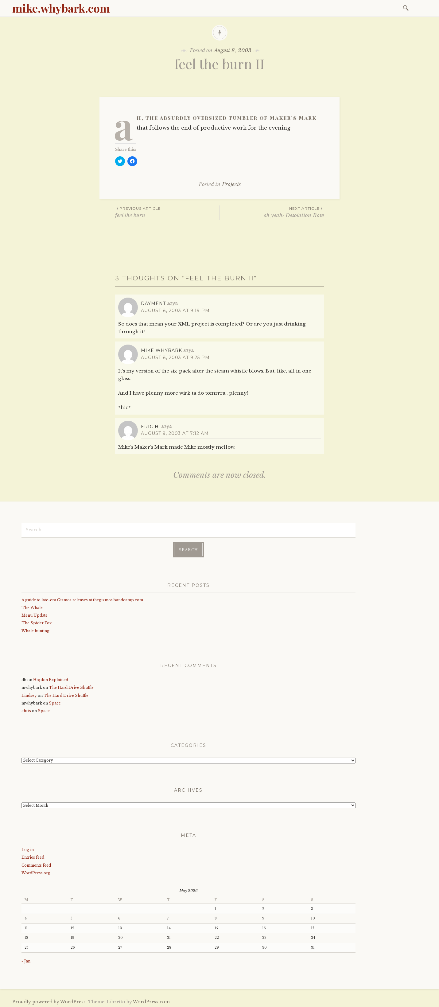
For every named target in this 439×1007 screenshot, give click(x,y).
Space (55, 702)
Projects (231, 184)
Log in (27, 848)
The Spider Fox (36, 621)
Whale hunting (35, 629)
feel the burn (167, 212)
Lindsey (29, 694)
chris (26, 709)
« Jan (25, 959)
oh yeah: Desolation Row (272, 212)
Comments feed (36, 863)
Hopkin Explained (50, 678)
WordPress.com (151, 1000)
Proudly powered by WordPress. (49, 1000)
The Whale (32, 606)
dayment (153, 303)
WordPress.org (35, 871)
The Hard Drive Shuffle (71, 686)
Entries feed (32, 856)
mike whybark (161, 350)
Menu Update (34, 614)
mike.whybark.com (61, 8)
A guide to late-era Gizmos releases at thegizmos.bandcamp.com (82, 598)
